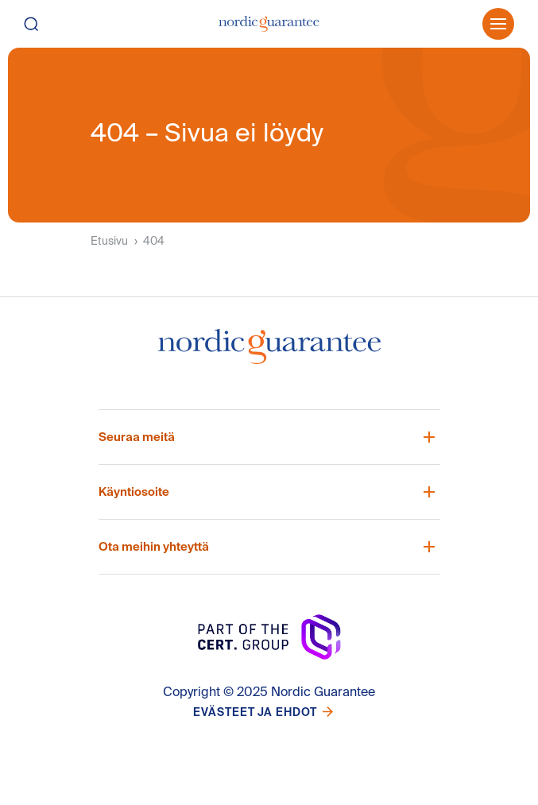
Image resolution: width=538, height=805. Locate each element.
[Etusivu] (269, 24)
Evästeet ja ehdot (255, 712)
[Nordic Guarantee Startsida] (269, 353)
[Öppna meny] (498, 24)
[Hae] (46, 24)
